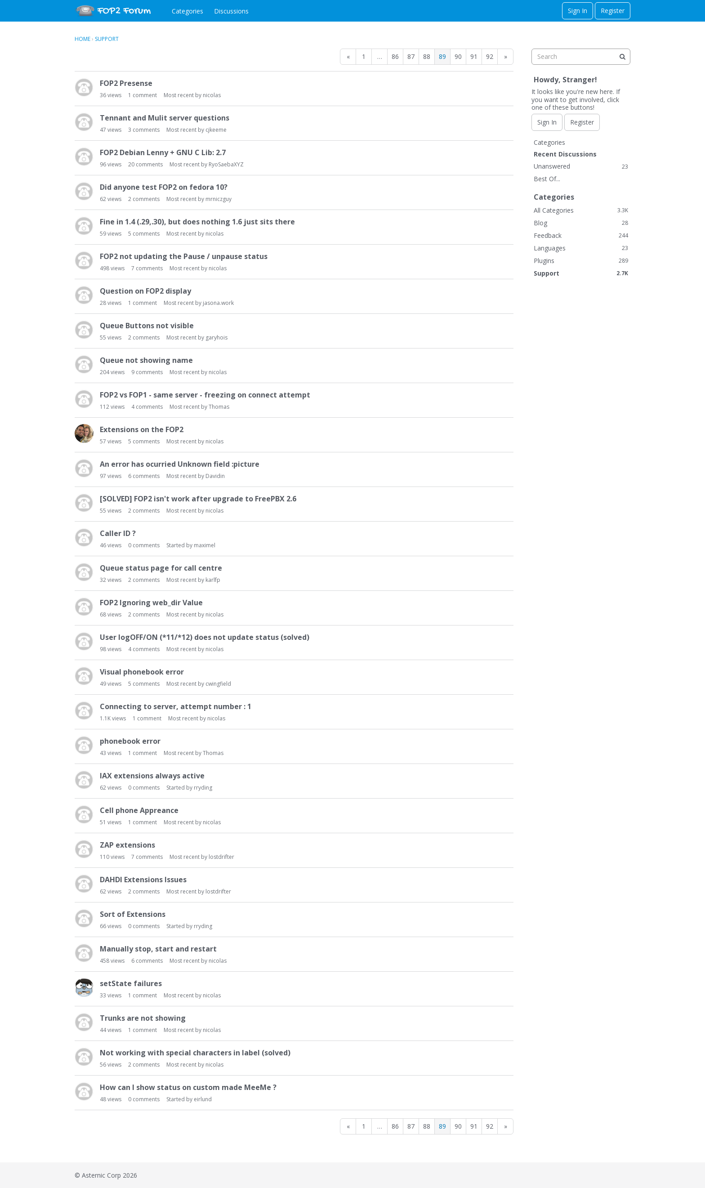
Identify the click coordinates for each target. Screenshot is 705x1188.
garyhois (216, 337)
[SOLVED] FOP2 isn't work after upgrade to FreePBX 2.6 (198, 499)
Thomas (219, 407)
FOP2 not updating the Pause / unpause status (184, 256)
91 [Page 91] (473, 56)
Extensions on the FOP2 (141, 429)
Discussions (231, 11)
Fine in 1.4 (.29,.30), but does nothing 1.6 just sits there (197, 222)
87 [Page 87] (411, 56)
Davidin (215, 476)
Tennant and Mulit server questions (164, 118)
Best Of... (547, 178)
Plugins (581, 260)
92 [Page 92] (489, 56)
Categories (187, 11)
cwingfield (218, 684)
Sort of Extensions (132, 914)
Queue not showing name (146, 360)
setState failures (131, 983)
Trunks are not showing (143, 1018)
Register (613, 10)
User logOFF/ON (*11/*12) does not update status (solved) (204, 637)
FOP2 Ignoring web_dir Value (151, 602)
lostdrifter (221, 857)
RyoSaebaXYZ (226, 164)
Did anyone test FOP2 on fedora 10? (164, 187)
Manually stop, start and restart (158, 949)
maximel (204, 545)
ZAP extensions (127, 845)
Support (581, 273)
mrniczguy (218, 199)
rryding (203, 787)
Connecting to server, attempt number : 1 (175, 706)
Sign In (577, 10)
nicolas (212, 95)
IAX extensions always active (152, 776)
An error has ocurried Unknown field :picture (179, 464)
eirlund (203, 1099)
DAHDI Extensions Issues (143, 879)
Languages (581, 248)
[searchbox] (580, 57)
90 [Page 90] (458, 56)
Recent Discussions (565, 154)
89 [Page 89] (442, 56)
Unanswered (581, 166)
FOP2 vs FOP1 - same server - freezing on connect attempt (205, 395)
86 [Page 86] (395, 56)
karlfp (212, 580)
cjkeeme (216, 130)
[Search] (622, 57)
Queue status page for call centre (161, 568)
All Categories (581, 210)
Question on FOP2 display (145, 291)
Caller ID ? (118, 533)
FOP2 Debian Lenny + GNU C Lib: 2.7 (163, 152)
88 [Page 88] (426, 56)
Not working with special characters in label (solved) (195, 1053)
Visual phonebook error (142, 672)
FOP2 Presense (126, 83)
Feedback (581, 235)
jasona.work (218, 303)
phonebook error (130, 741)
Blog (581, 223)
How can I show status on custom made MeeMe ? (188, 1087)
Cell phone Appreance (139, 810)
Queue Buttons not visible (147, 325)
